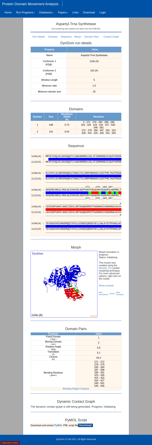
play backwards (103, 293)
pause (112, 293)
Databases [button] (46, 12)
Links (75, 12)
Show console (106, 285)
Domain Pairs (91, 36)
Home (8, 12)
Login (102, 12)
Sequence (66, 36)
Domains (53, 36)
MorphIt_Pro (105, 268)
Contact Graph (111, 36)
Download (89, 12)
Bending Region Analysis (76, 388)
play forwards (120, 293)
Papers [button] (63, 12)
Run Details (39, 36)
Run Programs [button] (25, 12)
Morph (77, 36)
